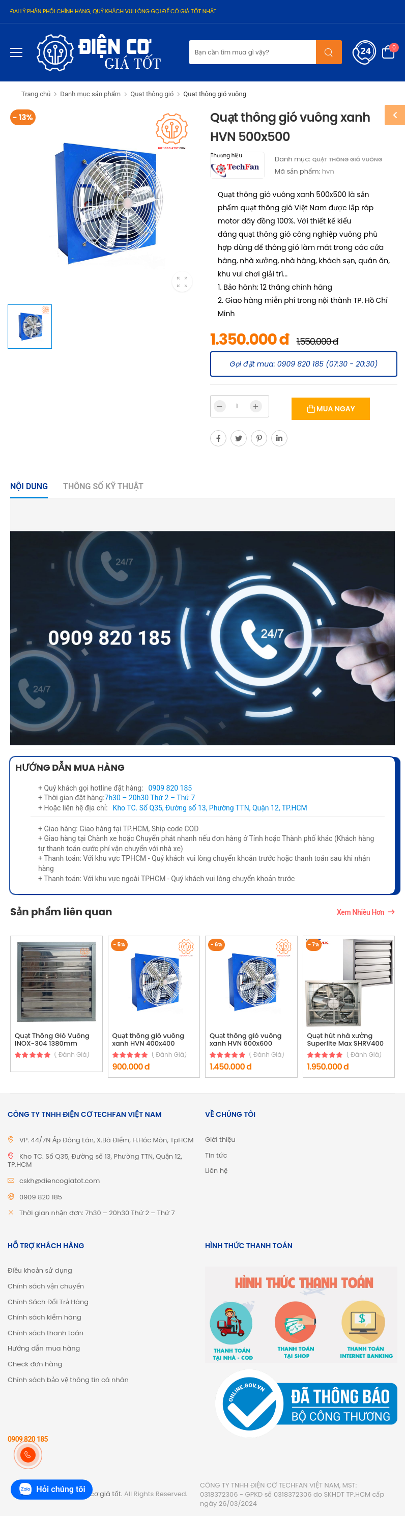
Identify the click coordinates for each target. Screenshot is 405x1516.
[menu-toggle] (16, 52)
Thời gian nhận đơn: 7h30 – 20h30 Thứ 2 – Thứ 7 (97, 1213)
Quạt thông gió (151, 94)
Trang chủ (35, 94)
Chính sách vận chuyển (46, 1286)
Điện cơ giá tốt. (98, 1494)
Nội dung (29, 486)
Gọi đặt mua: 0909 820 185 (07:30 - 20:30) (304, 364)
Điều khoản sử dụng (40, 1270)
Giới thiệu (220, 1139)
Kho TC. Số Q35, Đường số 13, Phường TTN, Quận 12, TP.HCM (210, 808)
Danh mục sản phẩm (90, 94)
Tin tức (216, 1155)
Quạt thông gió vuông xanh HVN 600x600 (245, 1040)
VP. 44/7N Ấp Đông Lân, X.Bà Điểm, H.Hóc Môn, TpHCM (106, 1140)
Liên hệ (216, 1170)
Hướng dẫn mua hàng (44, 1348)
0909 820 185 (170, 788)
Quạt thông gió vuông (214, 94)
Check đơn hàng (35, 1364)
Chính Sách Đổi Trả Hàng (48, 1302)
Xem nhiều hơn (360, 912)
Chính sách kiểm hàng (44, 1317)
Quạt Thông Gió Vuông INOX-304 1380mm (52, 1040)
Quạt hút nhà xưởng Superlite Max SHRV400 (345, 1040)
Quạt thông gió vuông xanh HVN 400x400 (148, 1040)
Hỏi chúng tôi (51, 1490)
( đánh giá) (72, 1055)
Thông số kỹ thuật (103, 486)
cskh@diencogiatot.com (59, 1181)
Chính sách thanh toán (45, 1333)
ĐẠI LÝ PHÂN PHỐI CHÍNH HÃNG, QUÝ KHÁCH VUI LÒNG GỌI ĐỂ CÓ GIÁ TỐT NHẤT (113, 11)
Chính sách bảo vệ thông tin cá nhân (68, 1380)
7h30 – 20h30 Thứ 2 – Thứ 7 (150, 798)
